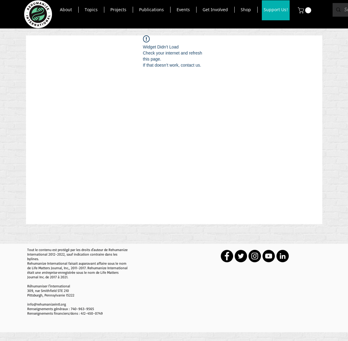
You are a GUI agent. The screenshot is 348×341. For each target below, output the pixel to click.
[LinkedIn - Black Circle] (282, 256)
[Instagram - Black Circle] (255, 256)
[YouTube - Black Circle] (268, 256)
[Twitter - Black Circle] (241, 256)
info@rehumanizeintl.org (46, 304)
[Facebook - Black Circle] (227, 256)
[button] (66, 10)
